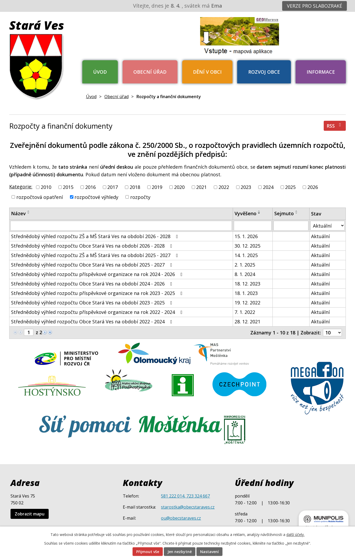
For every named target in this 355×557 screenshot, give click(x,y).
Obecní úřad (149, 72)
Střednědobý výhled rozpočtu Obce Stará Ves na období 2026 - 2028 (92, 246)
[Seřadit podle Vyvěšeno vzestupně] (259, 211)
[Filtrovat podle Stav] (327, 225)
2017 (112, 187)
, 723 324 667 (197, 496)
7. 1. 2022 (245, 312)
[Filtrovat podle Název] (121, 226)
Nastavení (209, 551)
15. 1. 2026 (246, 236)
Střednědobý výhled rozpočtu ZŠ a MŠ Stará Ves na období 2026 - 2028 (95, 236)
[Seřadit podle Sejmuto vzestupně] (297, 211)
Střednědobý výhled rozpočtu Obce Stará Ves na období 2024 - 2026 (92, 283)
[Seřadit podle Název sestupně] (29, 213)
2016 (90, 187)
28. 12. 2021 (247, 321)
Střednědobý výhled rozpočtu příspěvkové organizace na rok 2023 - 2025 (98, 293)
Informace (321, 72)
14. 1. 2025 (246, 255)
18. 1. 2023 (246, 293)
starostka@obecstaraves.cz (188, 507)
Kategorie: (20, 186)
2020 (179, 187)
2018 (135, 187)
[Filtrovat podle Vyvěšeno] (253, 226)
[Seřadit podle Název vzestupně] (29, 211)
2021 (201, 187)
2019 (157, 187)
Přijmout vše (147, 551)
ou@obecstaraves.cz (181, 518)
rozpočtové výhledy (96, 197)
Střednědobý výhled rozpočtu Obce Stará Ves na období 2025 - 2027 (92, 265)
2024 (268, 187)
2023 (246, 187)
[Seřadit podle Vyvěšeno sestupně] (259, 213)
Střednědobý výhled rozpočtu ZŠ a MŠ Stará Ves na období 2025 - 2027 (95, 255)
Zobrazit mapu (29, 514)
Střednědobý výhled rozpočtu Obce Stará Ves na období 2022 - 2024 (92, 321)
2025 (290, 187)
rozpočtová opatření (39, 197)
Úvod (100, 72)
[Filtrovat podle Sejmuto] (290, 226)
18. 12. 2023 (247, 283)
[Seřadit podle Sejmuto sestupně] (297, 213)
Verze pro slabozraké (314, 6)
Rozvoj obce (264, 72)
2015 (68, 187)
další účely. (295, 534)
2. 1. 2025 (245, 265)
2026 (312, 187)
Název (18, 213)
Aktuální (320, 236)
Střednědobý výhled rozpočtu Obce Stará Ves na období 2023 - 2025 (92, 302)
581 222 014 (172, 496)
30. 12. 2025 (247, 246)
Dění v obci (207, 72)
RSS (335, 125)
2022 (224, 187)
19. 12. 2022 (247, 302)
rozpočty (140, 197)
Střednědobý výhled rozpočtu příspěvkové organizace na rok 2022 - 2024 (98, 312)
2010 (46, 187)
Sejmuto (284, 213)
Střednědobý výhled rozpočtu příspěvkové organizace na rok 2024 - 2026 (98, 274)
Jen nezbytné (180, 551)
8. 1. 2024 (245, 274)
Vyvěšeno (245, 213)
